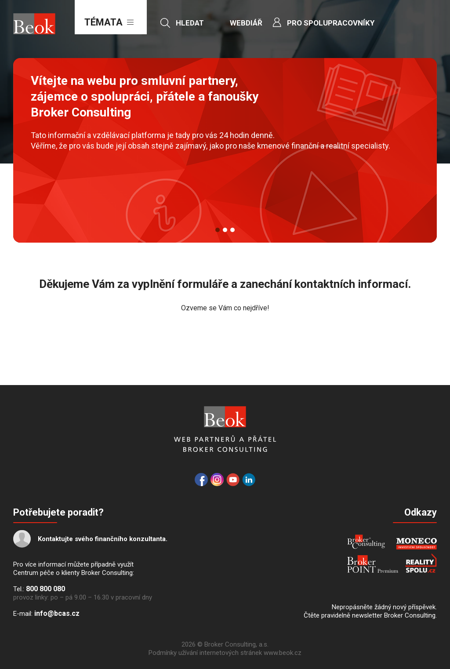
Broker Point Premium (372, 564)
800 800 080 (45, 589)
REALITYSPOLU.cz (421, 563)
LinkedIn (248, 479)
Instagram (217, 479)
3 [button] (232, 230)
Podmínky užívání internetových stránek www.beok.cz (225, 653)
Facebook (201, 479)
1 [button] (217, 230)
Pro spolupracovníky (330, 22)
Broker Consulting (366, 541)
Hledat (190, 22)
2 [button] (225, 230)
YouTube (233, 479)
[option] (225, 150)
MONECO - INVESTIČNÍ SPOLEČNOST (416, 543)
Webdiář (246, 22)
